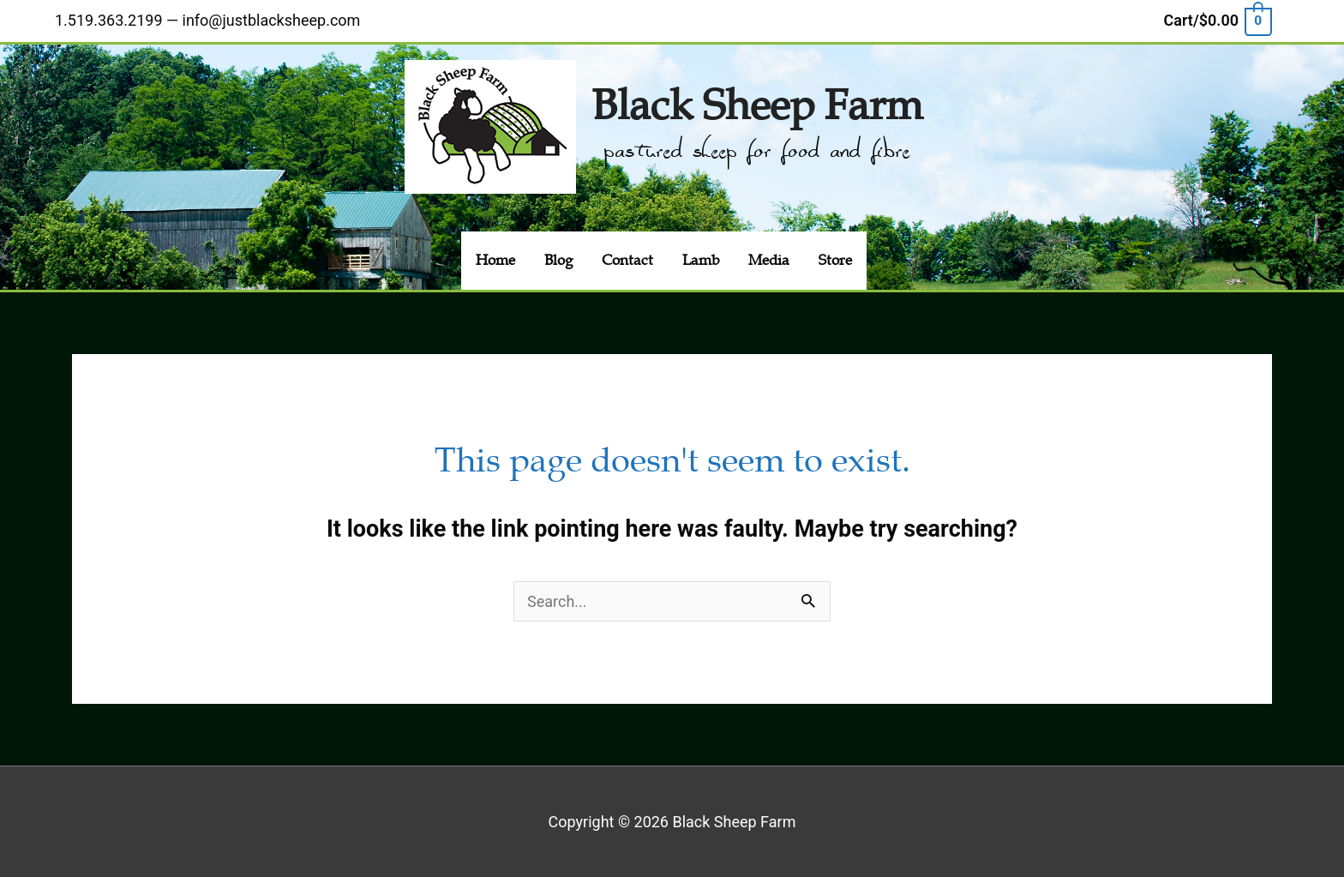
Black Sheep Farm (756, 106)
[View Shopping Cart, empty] (1217, 20)
